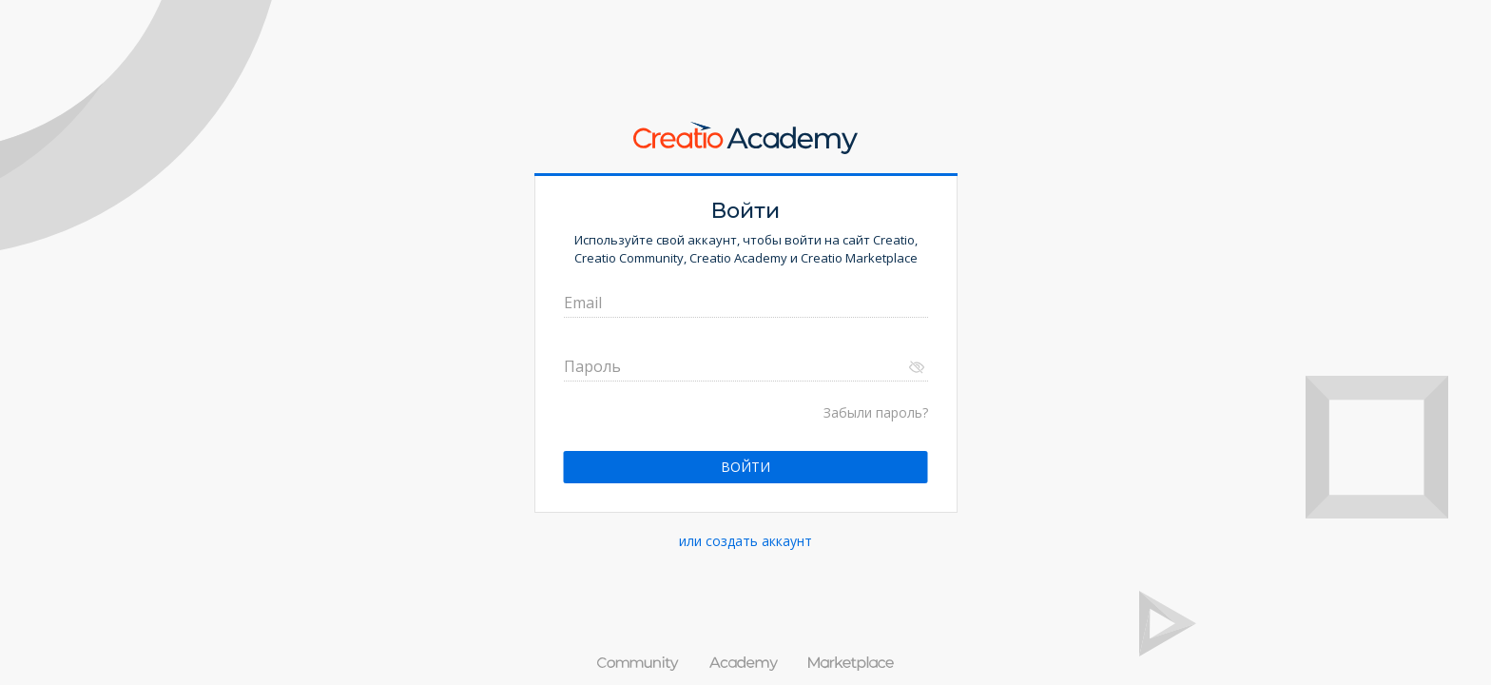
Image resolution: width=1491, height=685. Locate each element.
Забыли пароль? (875, 412)
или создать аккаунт (745, 541)
